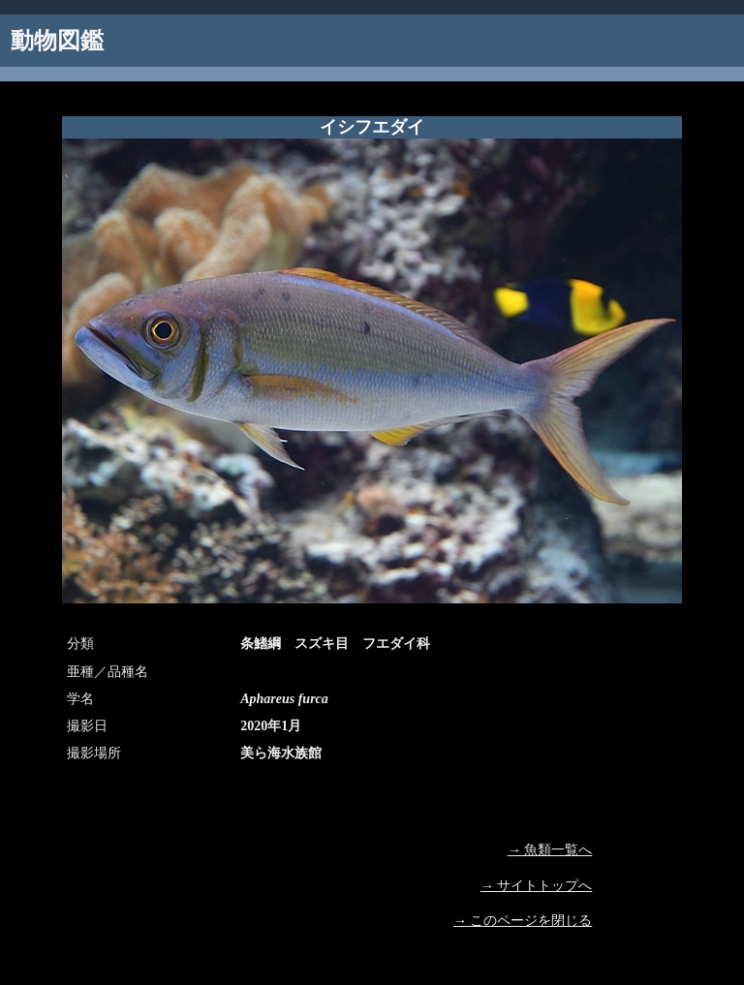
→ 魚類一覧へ (550, 850)
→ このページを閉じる (523, 920)
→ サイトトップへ (536, 885)
